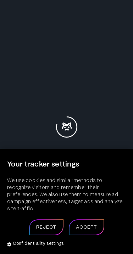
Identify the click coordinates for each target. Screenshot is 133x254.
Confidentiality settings (35, 244)
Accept (86, 227)
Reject (46, 227)
